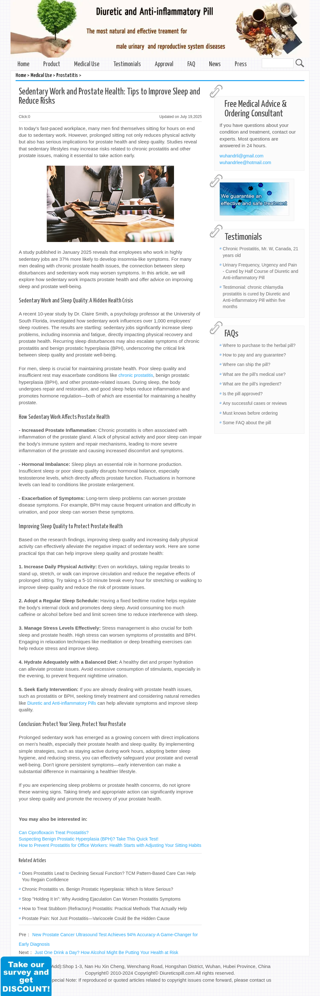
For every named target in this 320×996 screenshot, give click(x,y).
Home (23, 64)
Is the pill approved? (242, 393)
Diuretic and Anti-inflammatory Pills (61, 703)
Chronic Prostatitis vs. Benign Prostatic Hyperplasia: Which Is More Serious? (97, 889)
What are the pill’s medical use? (254, 374)
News (215, 64)
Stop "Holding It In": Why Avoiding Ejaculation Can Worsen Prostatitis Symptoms (101, 899)
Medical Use (86, 64)
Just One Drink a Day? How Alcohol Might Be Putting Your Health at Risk (106, 952)
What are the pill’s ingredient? (252, 383)
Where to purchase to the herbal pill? (259, 345)
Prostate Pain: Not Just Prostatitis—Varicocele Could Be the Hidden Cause (96, 918)
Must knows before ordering (250, 413)
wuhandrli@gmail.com (241, 155)
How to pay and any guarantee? (254, 354)
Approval (164, 64)
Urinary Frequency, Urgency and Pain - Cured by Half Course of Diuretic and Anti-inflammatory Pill (260, 271)
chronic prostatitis (135, 375)
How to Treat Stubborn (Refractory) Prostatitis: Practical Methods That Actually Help (104, 908)
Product (51, 64)
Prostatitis (67, 75)
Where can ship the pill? (246, 364)
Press (241, 64)
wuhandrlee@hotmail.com (245, 162)
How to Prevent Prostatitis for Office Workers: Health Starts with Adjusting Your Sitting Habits (110, 845)
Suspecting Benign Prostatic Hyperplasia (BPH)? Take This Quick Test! (88, 838)
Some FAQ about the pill (247, 422)
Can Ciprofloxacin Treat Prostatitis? (53, 832)
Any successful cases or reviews (255, 403)
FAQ (191, 64)
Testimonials (127, 64)
